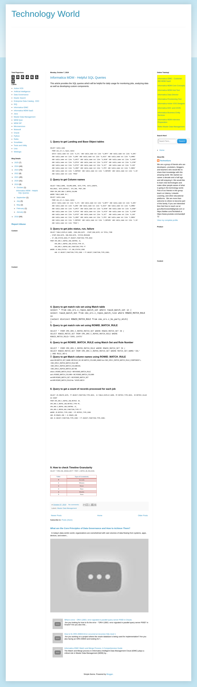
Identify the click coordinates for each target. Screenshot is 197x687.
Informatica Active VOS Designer (171, 103)
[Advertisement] (97, 47)
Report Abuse (18, 224)
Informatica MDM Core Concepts (171, 86)
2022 (16, 173)
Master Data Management (67, 508)
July (19, 201)
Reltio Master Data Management (171, 127)
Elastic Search (20, 98)
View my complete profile (167, 220)
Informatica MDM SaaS (23, 110)
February (21, 208)
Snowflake (18, 142)
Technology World (45, 14)
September (21, 197)
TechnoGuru (165, 161)
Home (99, 515)
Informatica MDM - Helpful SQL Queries (78, 77)
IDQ (15, 104)
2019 (16, 184)
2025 (16, 162)
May (19, 205)
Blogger (110, 674)
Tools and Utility (20, 145)
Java (16, 114)
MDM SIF (18, 123)
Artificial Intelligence (22, 91)
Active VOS (18, 88)
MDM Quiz (18, 120)
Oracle (16, 133)
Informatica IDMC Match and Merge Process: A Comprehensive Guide (93, 648)
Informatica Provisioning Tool (169, 99)
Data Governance (21, 95)
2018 (16, 217)
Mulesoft (17, 129)
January (20, 212)
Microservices (19, 126)
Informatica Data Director (168, 95)
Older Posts (143, 515)
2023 (16, 170)
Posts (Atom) (67, 520)
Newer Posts (56, 515)
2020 (16, 181)
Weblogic (17, 152)
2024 (16, 166)
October (20, 187)
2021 (16, 177)
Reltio (16, 139)
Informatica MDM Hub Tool (169, 90)
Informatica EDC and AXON (169, 108)
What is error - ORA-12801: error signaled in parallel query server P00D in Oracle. (98, 620)
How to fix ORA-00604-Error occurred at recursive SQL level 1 (90, 634)
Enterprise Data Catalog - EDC (26, 101)
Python (17, 136)
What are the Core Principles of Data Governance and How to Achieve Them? (90, 528)
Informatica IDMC (21, 107)
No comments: (74, 504)
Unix (16, 149)
